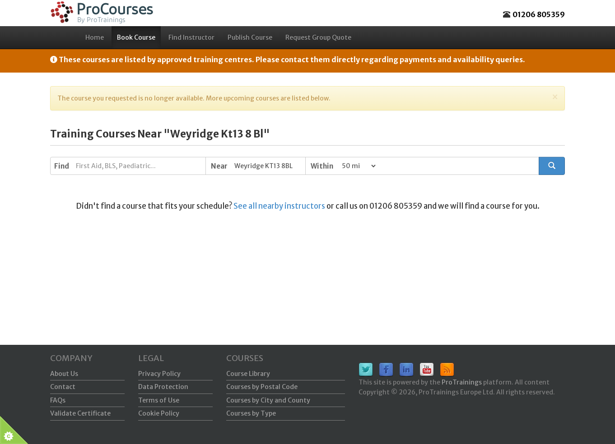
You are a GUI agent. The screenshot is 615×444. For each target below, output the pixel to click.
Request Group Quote (318, 37)
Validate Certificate (80, 413)
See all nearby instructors (279, 206)
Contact (62, 387)
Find (61, 166)
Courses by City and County (268, 400)
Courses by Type (251, 413)
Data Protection (163, 387)
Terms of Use (158, 400)
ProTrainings (462, 382)
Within (322, 166)
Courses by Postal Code (262, 387)
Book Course (136, 37)
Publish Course (250, 37)
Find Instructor (191, 37)
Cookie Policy (158, 413)
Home (94, 37)
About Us (64, 374)
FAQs (57, 400)
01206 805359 (538, 14)
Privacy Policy (159, 374)
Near (219, 166)
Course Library (248, 374)
